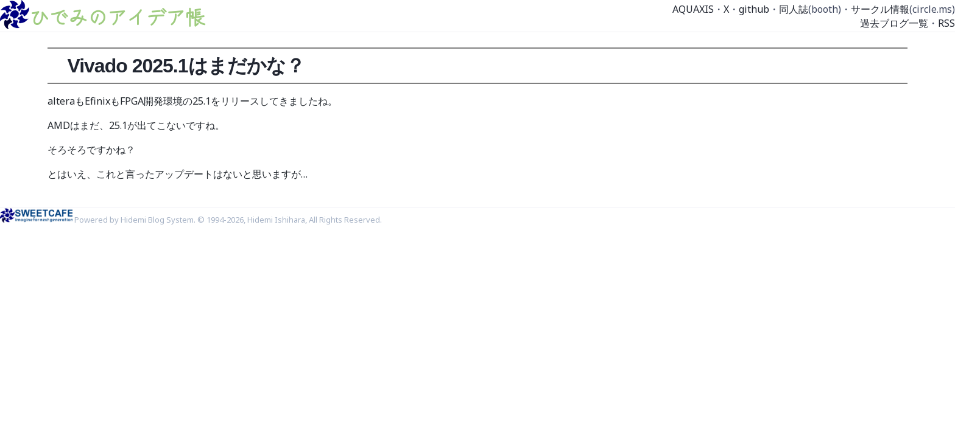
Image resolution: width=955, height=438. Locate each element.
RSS (946, 23)
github (754, 9)
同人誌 (793, 9)
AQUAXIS (693, 9)
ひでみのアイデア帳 (117, 16)
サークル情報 (880, 9)
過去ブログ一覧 (894, 23)
